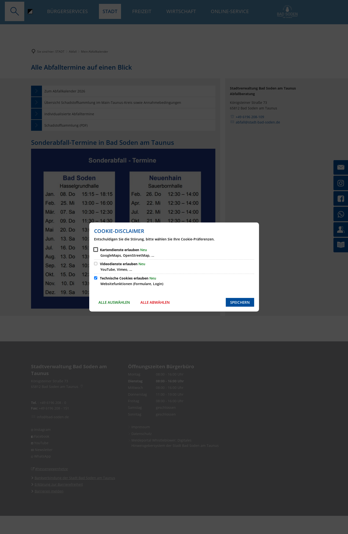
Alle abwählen (155, 302)
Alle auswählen (114, 302)
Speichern (240, 302)
